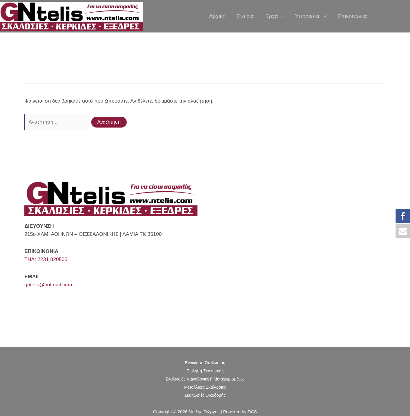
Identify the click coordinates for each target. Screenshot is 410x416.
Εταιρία (245, 16)
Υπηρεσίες (311, 16)
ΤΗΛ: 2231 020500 (45, 259)
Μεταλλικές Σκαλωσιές (205, 387)
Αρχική (217, 16)
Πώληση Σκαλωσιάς (205, 370)
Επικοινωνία (352, 16)
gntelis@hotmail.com (48, 285)
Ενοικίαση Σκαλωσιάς (205, 362)
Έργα (274, 16)
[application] (281, 16)
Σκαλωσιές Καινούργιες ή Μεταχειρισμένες (205, 379)
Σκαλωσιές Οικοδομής (205, 395)
